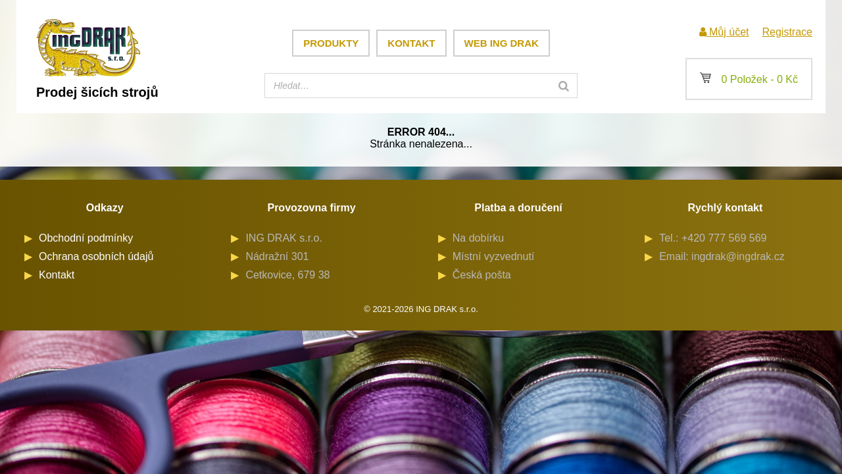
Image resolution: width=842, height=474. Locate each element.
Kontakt (411, 43)
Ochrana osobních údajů (96, 256)
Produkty (331, 43)
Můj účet (724, 32)
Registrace (787, 32)
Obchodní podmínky (86, 238)
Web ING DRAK (501, 43)
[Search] (564, 85)
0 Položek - (749, 79)
